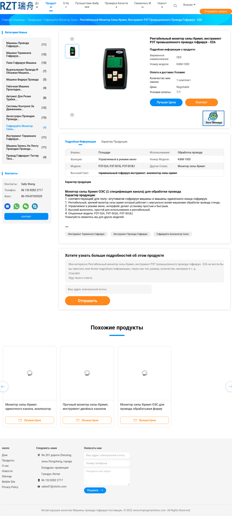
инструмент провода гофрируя (130, 234)
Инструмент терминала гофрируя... (26, 137)
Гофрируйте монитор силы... (26, 127)
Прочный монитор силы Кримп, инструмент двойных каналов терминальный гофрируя (85, 409)
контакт (26, 216)
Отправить (87, 300)
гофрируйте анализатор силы (173, 234)
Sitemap (7, 476)
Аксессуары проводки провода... (26, 118)
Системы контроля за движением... (26, 108)
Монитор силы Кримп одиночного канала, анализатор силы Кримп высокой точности (28, 409)
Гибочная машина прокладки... (26, 88)
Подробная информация (80, 141)
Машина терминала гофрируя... (26, 54)
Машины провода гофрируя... (26, 44)
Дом (4, 455)
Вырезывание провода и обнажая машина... (26, 71)
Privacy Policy (10, 487)
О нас (5, 465)
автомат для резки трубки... (26, 98)
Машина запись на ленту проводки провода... (26, 147)
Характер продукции (114, 141)
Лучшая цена (166, 102)
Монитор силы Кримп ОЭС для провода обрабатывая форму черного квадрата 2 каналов (142, 409)
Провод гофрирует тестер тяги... (26, 157)
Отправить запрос (215, 11)
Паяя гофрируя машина (26, 63)
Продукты (8, 460)
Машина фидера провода (26, 79)
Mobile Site (8, 481)
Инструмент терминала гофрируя (86, 234)
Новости (7, 471)
